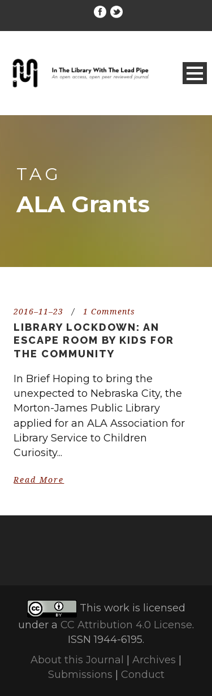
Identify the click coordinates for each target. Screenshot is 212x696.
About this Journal (77, 660)
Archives (154, 660)
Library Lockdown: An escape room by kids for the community (94, 340)
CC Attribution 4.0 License (126, 625)
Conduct (143, 674)
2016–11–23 (38, 311)
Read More (39, 479)
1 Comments (109, 311)
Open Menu (195, 73)
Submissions (80, 674)
